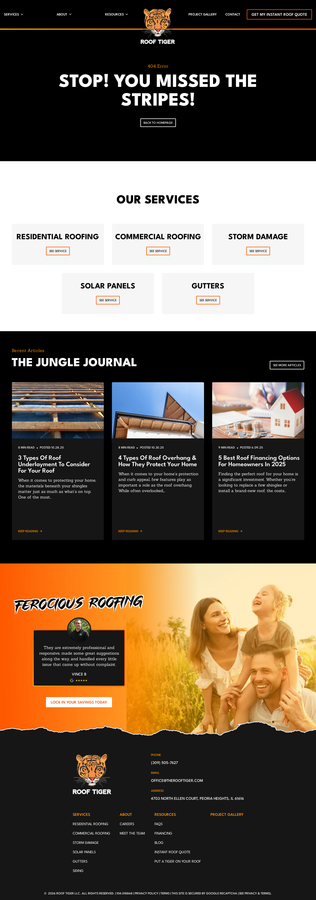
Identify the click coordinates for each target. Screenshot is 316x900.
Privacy (251, 893)
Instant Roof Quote (172, 852)
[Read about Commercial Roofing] (158, 244)
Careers (127, 824)
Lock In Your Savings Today (79, 702)
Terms (164, 893)
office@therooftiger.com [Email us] (177, 781)
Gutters (80, 861)
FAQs (159, 824)
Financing (163, 833)
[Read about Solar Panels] (108, 293)
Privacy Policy (146, 893)
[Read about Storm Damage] (258, 244)
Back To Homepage (158, 123)
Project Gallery (202, 14)
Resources (114, 14)
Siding (78, 871)
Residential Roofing (90, 824)
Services (11, 14)
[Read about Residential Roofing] (58, 244)
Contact (232, 14)
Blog (159, 843)
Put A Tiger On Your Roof (178, 861)
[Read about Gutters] (208, 293)
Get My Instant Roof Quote (279, 15)
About (62, 14)
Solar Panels (84, 852)
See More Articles (287, 365)
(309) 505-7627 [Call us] (164, 763)
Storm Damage (86, 843)
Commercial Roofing (91, 833)
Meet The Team (132, 833)
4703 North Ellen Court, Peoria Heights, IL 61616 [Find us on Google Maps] (197, 799)
